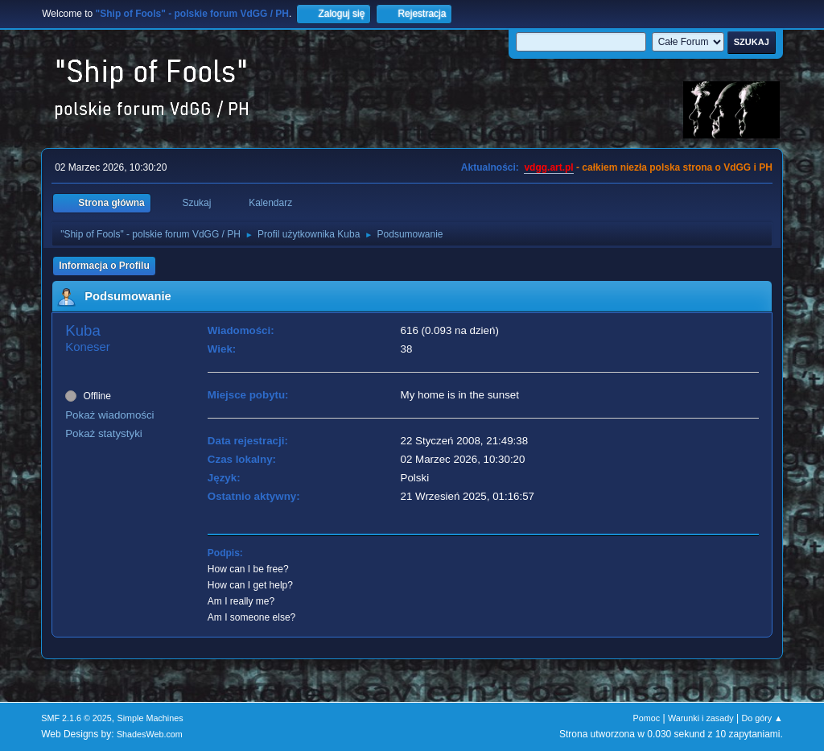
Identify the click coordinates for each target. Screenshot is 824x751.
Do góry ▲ (761, 718)
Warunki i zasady (701, 718)
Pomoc (647, 718)
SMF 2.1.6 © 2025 (76, 718)
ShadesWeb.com (150, 734)
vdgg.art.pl (548, 167)
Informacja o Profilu (104, 265)
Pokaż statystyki (103, 433)
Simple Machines (150, 718)
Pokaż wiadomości (109, 415)
